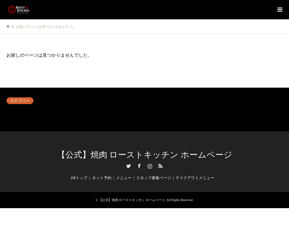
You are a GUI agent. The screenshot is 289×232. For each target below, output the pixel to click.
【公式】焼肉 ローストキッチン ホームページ (144, 155)
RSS (160, 166)
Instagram (150, 166)
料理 (217, 112)
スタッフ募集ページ (153, 178)
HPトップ (79, 178)
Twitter (128, 166)
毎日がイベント (88, 119)
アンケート (16, 112)
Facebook (139, 166)
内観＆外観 (154, 112)
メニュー (123, 178)
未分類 (12, 119)
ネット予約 (85, 112)
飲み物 (150, 119)
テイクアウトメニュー (195, 178)
